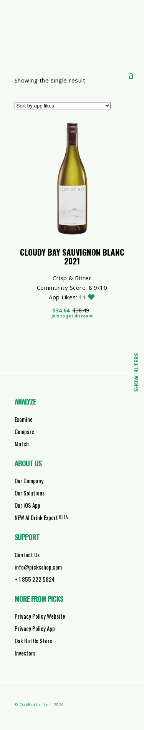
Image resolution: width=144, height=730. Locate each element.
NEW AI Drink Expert (41, 517)
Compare (24, 431)
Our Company (29, 480)
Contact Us (27, 554)
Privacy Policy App (35, 628)
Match (22, 443)
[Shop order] (63, 105)
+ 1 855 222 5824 (35, 579)
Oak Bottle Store (33, 640)
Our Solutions (30, 493)
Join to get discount (72, 316)
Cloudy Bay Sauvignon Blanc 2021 (72, 256)
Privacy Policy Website (40, 616)
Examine (24, 419)
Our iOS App (27, 505)
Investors (25, 653)
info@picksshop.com (38, 567)
